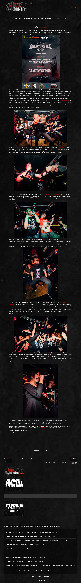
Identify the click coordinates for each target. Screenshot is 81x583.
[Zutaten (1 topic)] (40, 524)
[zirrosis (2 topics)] (16, 524)
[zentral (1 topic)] (11, 524)
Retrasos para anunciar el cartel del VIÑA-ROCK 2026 (21, 543)
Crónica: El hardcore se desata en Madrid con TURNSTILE (22, 548)
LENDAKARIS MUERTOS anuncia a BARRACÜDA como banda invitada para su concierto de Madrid (33, 552)
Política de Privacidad (43, 575)
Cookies (34, 575)
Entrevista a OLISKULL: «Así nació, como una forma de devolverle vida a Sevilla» (28, 531)
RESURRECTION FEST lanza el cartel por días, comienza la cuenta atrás (26, 535)
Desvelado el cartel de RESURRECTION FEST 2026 (19, 560)
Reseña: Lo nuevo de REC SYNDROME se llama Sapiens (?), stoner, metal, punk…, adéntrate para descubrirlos (37, 564)
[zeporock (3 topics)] (6, 524)
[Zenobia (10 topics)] (49, 524)
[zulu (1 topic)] (44, 524)
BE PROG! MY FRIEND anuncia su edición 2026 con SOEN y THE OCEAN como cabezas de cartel (32, 539)
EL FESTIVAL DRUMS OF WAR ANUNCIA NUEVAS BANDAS (21, 556)
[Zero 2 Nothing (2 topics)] (34, 524)
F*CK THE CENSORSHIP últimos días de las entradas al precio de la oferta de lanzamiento (31, 570)
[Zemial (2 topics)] (54, 524)
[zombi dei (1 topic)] (58, 524)
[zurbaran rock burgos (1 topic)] (24, 524)
